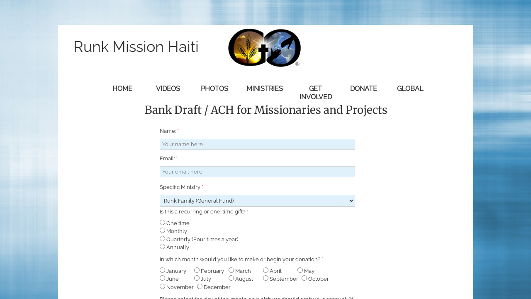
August (241, 279)
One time (175, 223)
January (173, 271)
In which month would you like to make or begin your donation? (241, 259)
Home (122, 89)
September (280, 279)
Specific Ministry (181, 187)
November (177, 287)
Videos (168, 89)
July (202, 279)
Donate (363, 89)
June (169, 279)
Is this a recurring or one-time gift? (204, 211)
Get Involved (316, 93)
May (305, 271)
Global (410, 89)
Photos (214, 89)
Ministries (264, 89)
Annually (174, 247)
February (209, 271)
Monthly (173, 231)
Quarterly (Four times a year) (199, 239)
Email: (169, 158)
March (240, 271)
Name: (169, 131)
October (315, 279)
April (272, 271)
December (214, 287)
